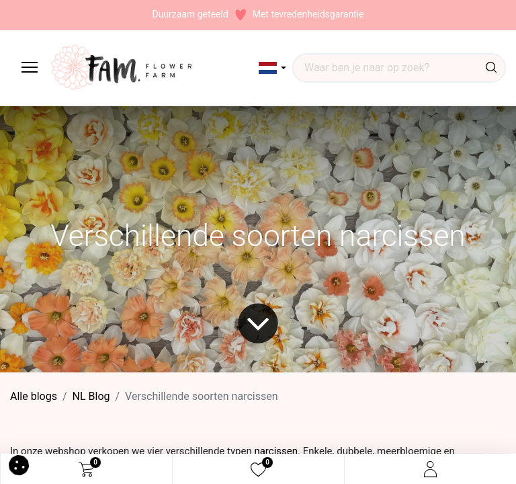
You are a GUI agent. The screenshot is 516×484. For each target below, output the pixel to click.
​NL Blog (91, 396)
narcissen (276, 451)
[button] (272, 68)
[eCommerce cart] (86, 469)
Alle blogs (33, 396)
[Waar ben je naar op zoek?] (491, 67)
